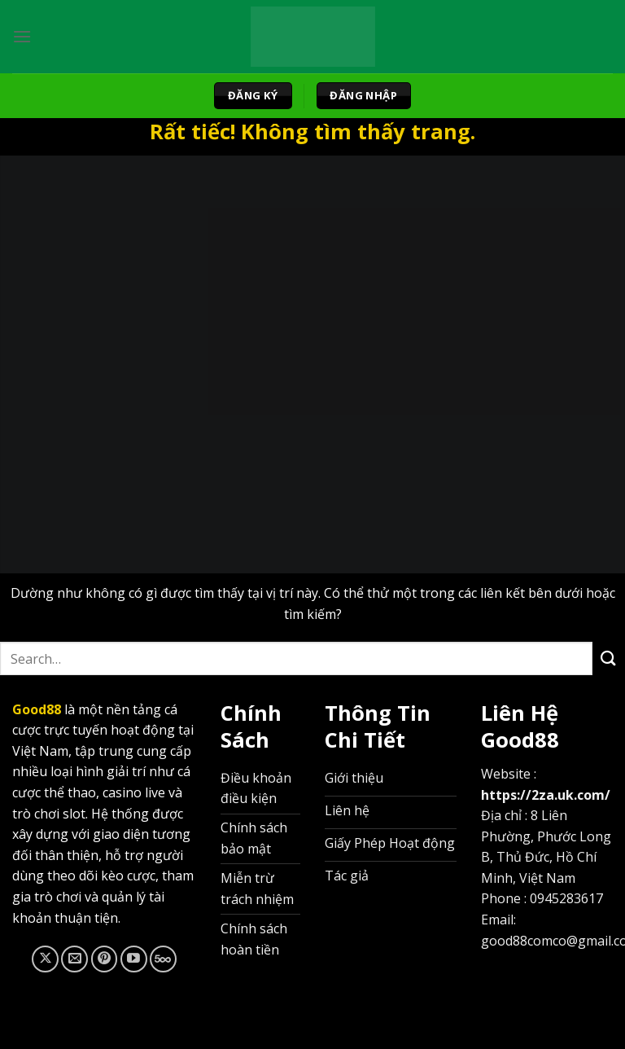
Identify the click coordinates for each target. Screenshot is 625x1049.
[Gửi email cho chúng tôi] (74, 959)
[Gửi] (608, 658)
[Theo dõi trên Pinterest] (104, 959)
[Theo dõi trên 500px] (163, 959)
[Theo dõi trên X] (45, 959)
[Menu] (22, 36)
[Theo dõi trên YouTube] (133, 959)
